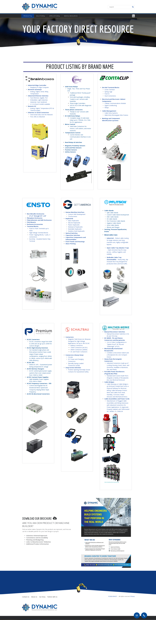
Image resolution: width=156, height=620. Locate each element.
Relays (107, 107)
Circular (70, 357)
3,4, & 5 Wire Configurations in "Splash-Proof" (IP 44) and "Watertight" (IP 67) (116, 344)
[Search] (121, 7)
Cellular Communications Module (115, 103)
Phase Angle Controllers (77, 103)
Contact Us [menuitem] (25, 597)
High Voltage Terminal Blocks (38, 233)
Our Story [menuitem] (42, 597)
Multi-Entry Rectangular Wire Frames (116, 115)
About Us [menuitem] (34, 597)
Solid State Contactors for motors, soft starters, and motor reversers (80, 128)
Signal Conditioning (111, 105)
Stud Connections (110, 96)
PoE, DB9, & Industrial (37, 117)
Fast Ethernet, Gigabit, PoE (39, 98)
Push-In (107, 94)
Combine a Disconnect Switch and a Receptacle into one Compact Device (118, 355)
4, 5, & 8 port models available (40, 104)
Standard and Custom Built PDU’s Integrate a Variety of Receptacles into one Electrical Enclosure (118, 378)
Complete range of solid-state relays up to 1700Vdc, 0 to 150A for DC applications (80, 120)
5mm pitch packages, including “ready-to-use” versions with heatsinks (80, 99)
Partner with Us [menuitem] (52, 597)
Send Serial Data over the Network (41, 115)
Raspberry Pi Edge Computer (39, 87)
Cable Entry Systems (111, 113)
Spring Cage (108, 92)
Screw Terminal (110, 90)
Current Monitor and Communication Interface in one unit (80, 137)
